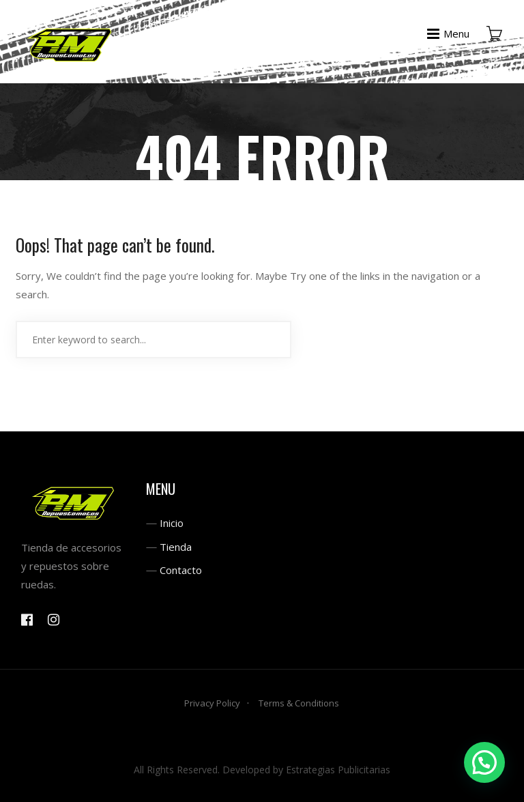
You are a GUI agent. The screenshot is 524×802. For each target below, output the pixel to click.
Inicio (172, 523)
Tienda (176, 547)
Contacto (181, 570)
